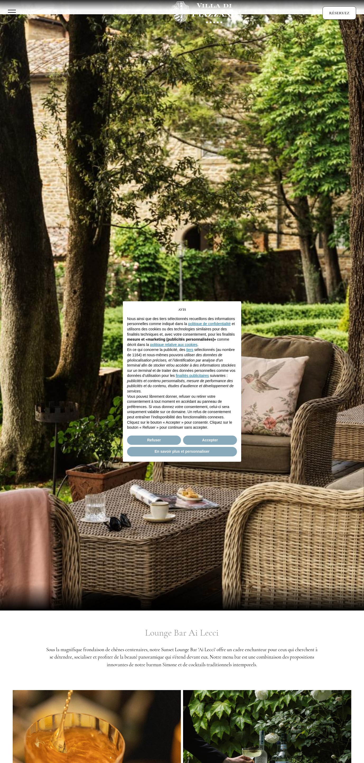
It (57, 12)
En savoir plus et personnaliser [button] (182, 451)
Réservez (339, 13)
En (47, 12)
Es (78, 12)
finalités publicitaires (192, 375)
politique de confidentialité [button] (209, 324)
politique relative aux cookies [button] (173, 345)
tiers (189, 350)
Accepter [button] (210, 440)
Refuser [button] (154, 440)
